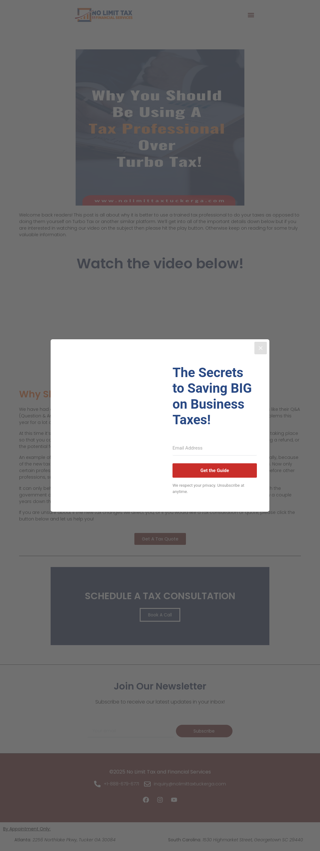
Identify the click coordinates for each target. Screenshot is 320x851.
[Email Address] (214, 448)
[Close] (260, 348)
